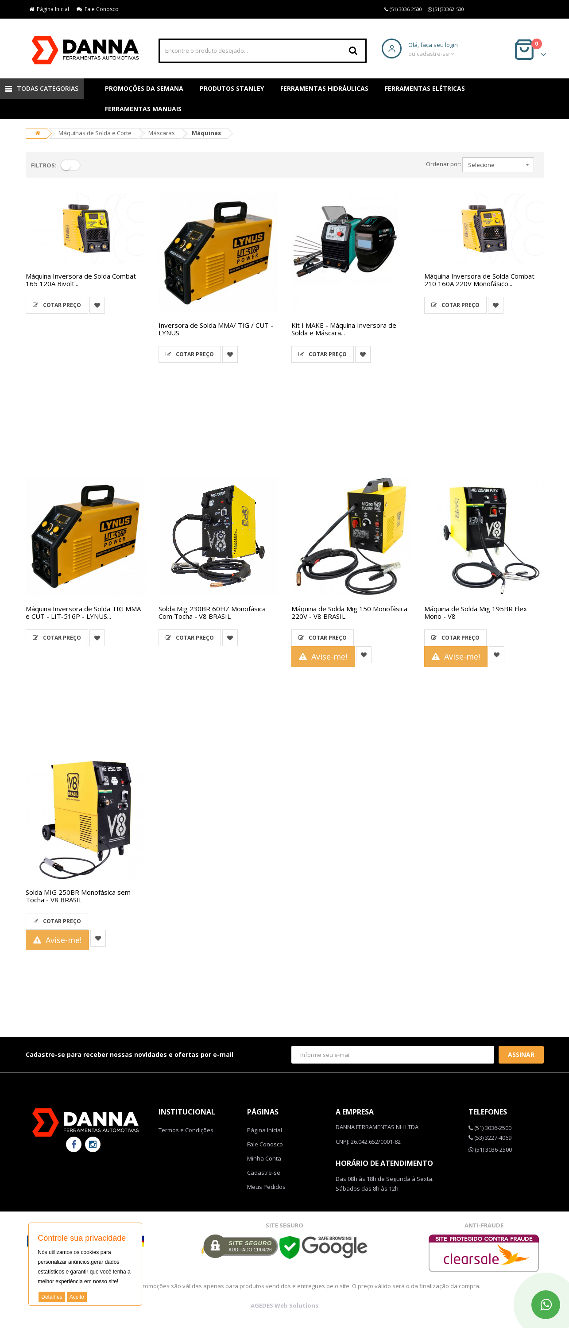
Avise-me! (323, 656)
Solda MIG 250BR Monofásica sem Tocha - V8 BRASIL (78, 896)
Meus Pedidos (266, 1187)
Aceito (77, 1297)
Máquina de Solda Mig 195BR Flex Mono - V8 (475, 612)
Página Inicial (49, 9)
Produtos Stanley (232, 88)
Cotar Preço (57, 305)
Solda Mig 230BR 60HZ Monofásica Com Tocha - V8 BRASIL (212, 612)
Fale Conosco (98, 9)
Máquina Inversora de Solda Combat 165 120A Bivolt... (81, 280)
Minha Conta (264, 1158)
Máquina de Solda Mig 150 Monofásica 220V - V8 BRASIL (349, 612)
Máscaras (161, 133)
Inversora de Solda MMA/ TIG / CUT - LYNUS (216, 329)
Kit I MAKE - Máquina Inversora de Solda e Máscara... (343, 329)
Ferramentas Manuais (143, 109)
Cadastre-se (263, 1173)
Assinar (521, 1054)
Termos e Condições (186, 1130)
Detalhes (51, 1297)
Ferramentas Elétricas (425, 88)
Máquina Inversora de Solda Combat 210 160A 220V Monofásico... (479, 280)
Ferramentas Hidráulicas (324, 88)
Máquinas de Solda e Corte (95, 133)
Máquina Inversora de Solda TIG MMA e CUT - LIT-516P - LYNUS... (83, 612)
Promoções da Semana (144, 88)
